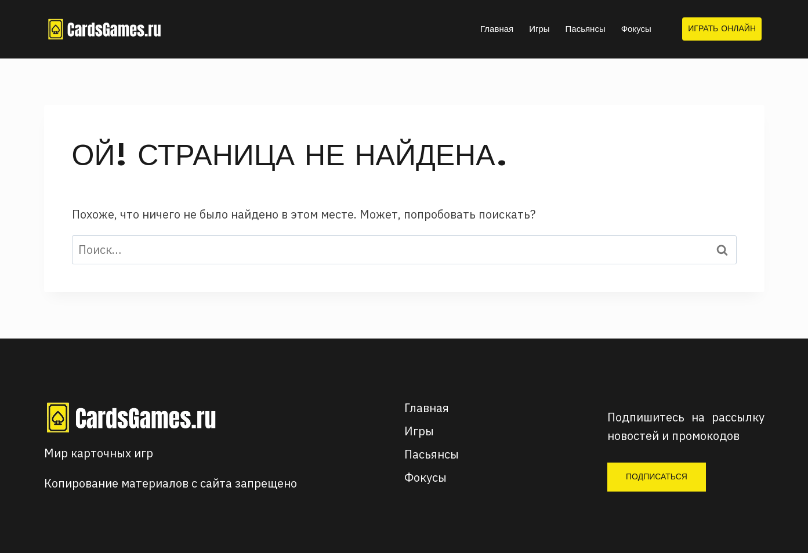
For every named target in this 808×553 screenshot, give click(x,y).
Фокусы (636, 28)
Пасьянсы (586, 28)
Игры (539, 28)
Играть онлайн (722, 28)
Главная (496, 28)
